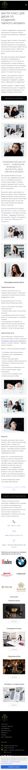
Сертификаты (5, 728)
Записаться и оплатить (14, 98)
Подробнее (14, 621)
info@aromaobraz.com (16, 535)
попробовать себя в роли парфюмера (13, 341)
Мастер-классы (6, 730)
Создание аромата (7, 726)
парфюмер (12, 215)
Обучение (4, 733)
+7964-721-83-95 (15, 526)
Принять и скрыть (14, 767)
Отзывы (3, 735)
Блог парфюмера (6, 737)
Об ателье (4, 724)
